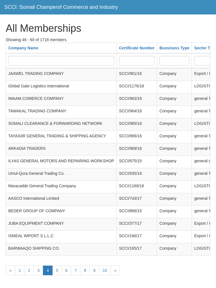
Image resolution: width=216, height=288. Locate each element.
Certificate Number (137, 48)
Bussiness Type (174, 48)
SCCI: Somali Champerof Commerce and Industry (61, 7)
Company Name (23, 48)
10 (105, 270)
